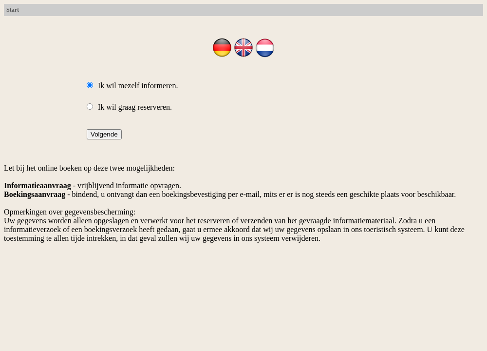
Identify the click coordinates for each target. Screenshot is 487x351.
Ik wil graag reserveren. (129, 107)
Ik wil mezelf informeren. (132, 85)
